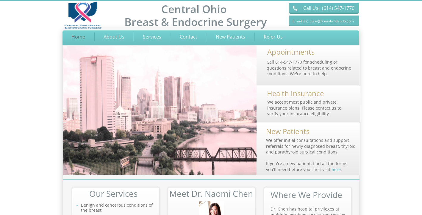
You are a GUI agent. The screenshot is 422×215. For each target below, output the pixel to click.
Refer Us (273, 36)
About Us (114, 36)
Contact (188, 36)
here (336, 169)
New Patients (230, 36)
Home (78, 36)
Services (152, 36)
